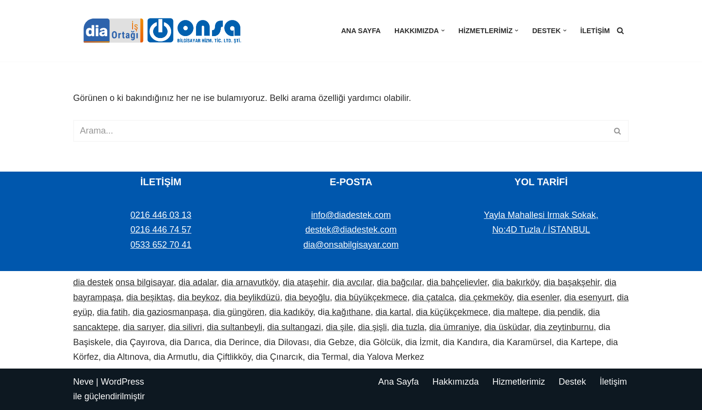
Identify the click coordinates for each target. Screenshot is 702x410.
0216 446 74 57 (160, 229)
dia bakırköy (515, 282)
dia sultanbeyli (234, 327)
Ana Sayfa (361, 31)
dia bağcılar (399, 282)
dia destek (93, 282)
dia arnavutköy (249, 282)
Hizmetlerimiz (518, 382)
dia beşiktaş (149, 297)
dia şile (339, 327)
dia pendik (563, 312)
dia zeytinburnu (564, 327)
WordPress (122, 382)
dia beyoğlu (307, 297)
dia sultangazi (294, 327)
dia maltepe (515, 312)
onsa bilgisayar (145, 282)
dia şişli (372, 327)
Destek (572, 382)
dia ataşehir (305, 282)
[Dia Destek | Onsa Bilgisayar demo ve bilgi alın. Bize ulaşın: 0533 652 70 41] (158, 31)
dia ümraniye (454, 327)
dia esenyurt (588, 297)
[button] (443, 30)
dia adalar (197, 282)
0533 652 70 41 (160, 245)
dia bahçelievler (457, 282)
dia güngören (238, 312)
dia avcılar (352, 282)
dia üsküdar (507, 327)
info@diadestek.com (350, 215)
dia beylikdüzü (252, 297)
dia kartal (393, 312)
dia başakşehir (572, 282)
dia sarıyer (143, 327)
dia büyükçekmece (370, 297)
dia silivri (185, 327)
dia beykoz (198, 297)
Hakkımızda (455, 382)
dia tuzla (407, 327)
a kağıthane (347, 312)
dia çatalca (433, 297)
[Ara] (620, 30)
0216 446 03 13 (160, 215)
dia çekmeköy (485, 297)
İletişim (595, 31)
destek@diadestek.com (350, 229)
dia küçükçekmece (452, 312)
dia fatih (112, 312)
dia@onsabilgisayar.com (350, 245)
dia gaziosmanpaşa (170, 312)
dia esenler (538, 297)
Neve (83, 382)
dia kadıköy (291, 312)
